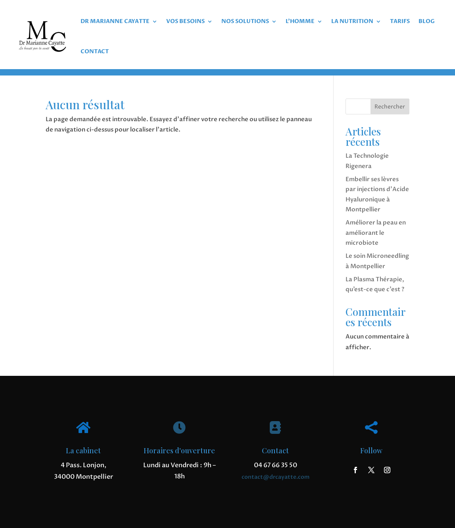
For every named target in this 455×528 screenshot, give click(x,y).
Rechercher (389, 106)
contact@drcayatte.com (275, 477)
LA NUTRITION (352, 21)
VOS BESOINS (185, 21)
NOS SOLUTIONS (245, 21)
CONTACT (95, 51)
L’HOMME (300, 21)
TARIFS (400, 21)
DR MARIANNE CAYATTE (115, 21)
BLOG (427, 21)
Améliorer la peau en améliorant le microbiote (376, 233)
